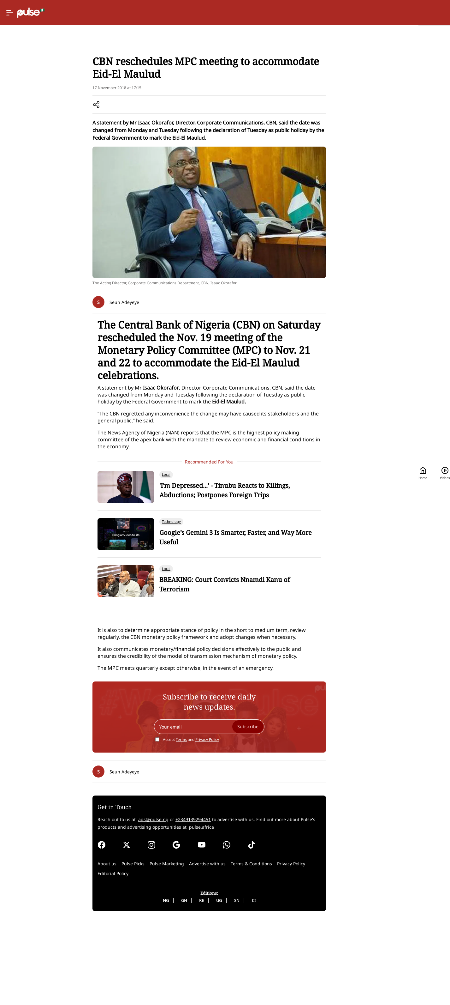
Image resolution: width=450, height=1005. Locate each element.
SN (257, 984)
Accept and (211, 823)
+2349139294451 (222, 903)
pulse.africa (246, 911)
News (145, 83)
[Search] (393, 12)
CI (274, 984)
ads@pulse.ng (183, 903)
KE (222, 984)
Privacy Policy (228, 823)
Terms (201, 823)
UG (239, 984)
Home (323, 13)
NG (186, 984)
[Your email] (230, 810)
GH (204, 984)
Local (161, 83)
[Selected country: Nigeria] (283, 13)
